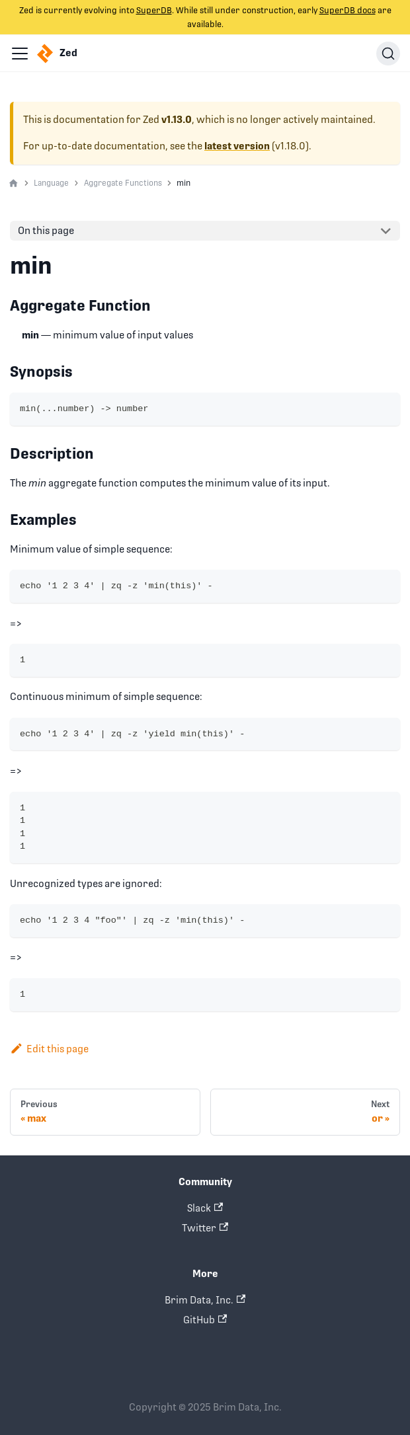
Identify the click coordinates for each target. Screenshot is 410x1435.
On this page (46, 230)
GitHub (205, 1319)
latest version (237, 146)
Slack (205, 1208)
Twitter (205, 1227)
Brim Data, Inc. (205, 1299)
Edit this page (49, 1048)
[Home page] (13, 183)
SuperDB (154, 10)
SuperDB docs (347, 10)
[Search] (388, 53)
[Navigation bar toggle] (20, 53)
